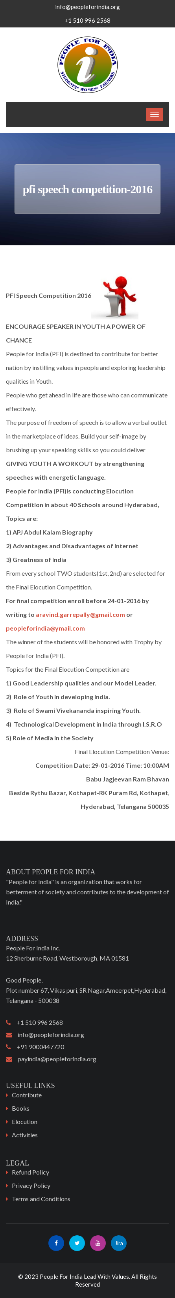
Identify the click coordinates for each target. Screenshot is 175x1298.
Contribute (27, 1095)
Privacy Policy (31, 1185)
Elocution (24, 1121)
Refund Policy (30, 1172)
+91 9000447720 (35, 1046)
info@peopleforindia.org (87, 6)
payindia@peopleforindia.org (51, 1058)
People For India (61, 1276)
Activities (25, 1134)
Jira (119, 1243)
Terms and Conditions (41, 1198)
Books (20, 1108)
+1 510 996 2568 (34, 1022)
